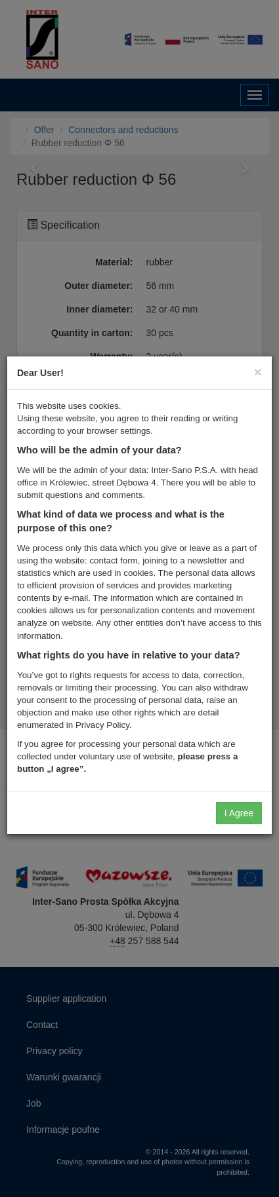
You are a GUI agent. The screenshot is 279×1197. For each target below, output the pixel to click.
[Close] (258, 372)
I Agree (239, 813)
